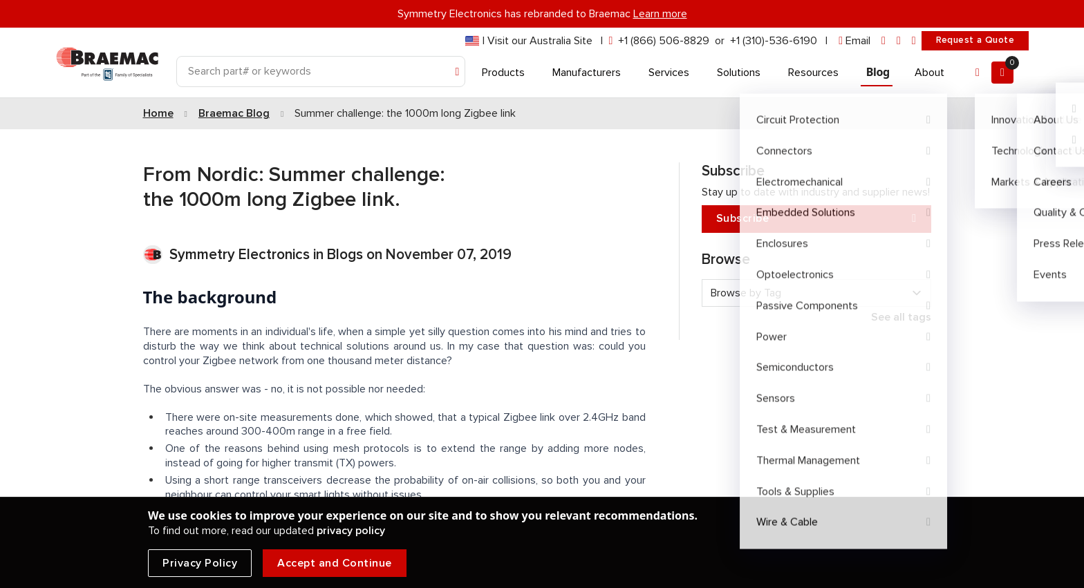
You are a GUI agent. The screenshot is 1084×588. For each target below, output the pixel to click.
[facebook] (898, 41)
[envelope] (854, 41)
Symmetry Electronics (241, 254)
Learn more (660, 14)
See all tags (901, 317)
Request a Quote (975, 40)
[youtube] (914, 41)
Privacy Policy (199, 563)
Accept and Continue (334, 563)
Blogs (345, 254)
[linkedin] (883, 41)
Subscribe (816, 218)
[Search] (320, 71)
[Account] (977, 72)
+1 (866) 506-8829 (663, 41)
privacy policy (351, 530)
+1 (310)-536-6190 (773, 41)
